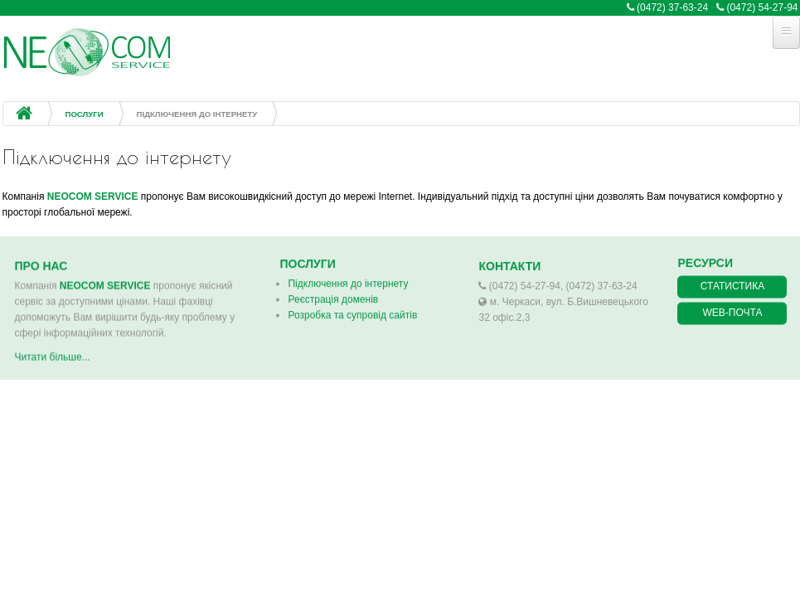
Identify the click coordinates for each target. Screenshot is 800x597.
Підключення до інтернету (348, 282)
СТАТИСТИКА (732, 285)
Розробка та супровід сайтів (352, 313)
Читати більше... (52, 360)
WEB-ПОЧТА (733, 312)
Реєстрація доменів (333, 297)
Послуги (84, 114)
